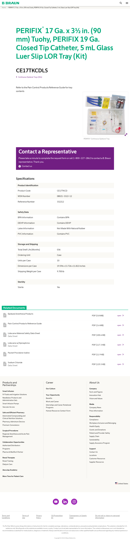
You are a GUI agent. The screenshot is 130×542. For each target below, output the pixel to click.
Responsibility (94, 416)
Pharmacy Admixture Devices (14, 422)
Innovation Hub (95, 395)
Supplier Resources (96, 462)
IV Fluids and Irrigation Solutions (15, 394)
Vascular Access (9, 407)
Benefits (49, 398)
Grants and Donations (97, 430)
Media (91, 404)
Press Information (96, 411)
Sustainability (94, 440)
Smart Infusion (8, 391)
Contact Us (93, 452)
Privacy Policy (39, 517)
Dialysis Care (7, 464)
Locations (93, 455)
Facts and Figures (96, 392)
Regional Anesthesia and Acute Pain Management (16, 435)
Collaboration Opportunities (13, 442)
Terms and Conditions (6, 517)
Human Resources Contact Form (58, 411)
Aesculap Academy (10, 470)
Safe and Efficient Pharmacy (13, 412)
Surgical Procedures (10, 431)
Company (93, 389)
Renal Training (8, 461)
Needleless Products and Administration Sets (12, 399)
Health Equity (94, 426)
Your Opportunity (53, 395)
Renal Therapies (9, 458)
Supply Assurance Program (99, 443)
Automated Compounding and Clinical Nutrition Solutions (14, 417)
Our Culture (50, 389)
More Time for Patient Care (13, 476)
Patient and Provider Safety (99, 433)
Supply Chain (94, 436)
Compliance (93, 420)
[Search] (120, 3)
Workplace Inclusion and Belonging (102, 423)
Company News (95, 407)
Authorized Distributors (11, 445)
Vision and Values (95, 398)
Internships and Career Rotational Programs (58, 406)
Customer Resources (97, 459)
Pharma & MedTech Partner (13, 452)
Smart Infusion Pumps (11, 404)
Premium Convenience (11, 425)
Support (92, 449)
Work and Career (52, 401)
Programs (6, 449)
